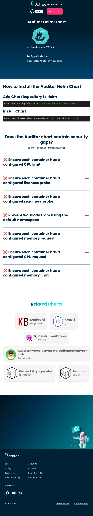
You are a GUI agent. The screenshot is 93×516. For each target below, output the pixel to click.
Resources (10, 473)
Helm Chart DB (35, 473)
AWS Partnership (12, 477)
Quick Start (55, 11)
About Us (32, 464)
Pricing (8, 468)
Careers (32, 468)
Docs (7, 464)
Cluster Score (34, 477)
